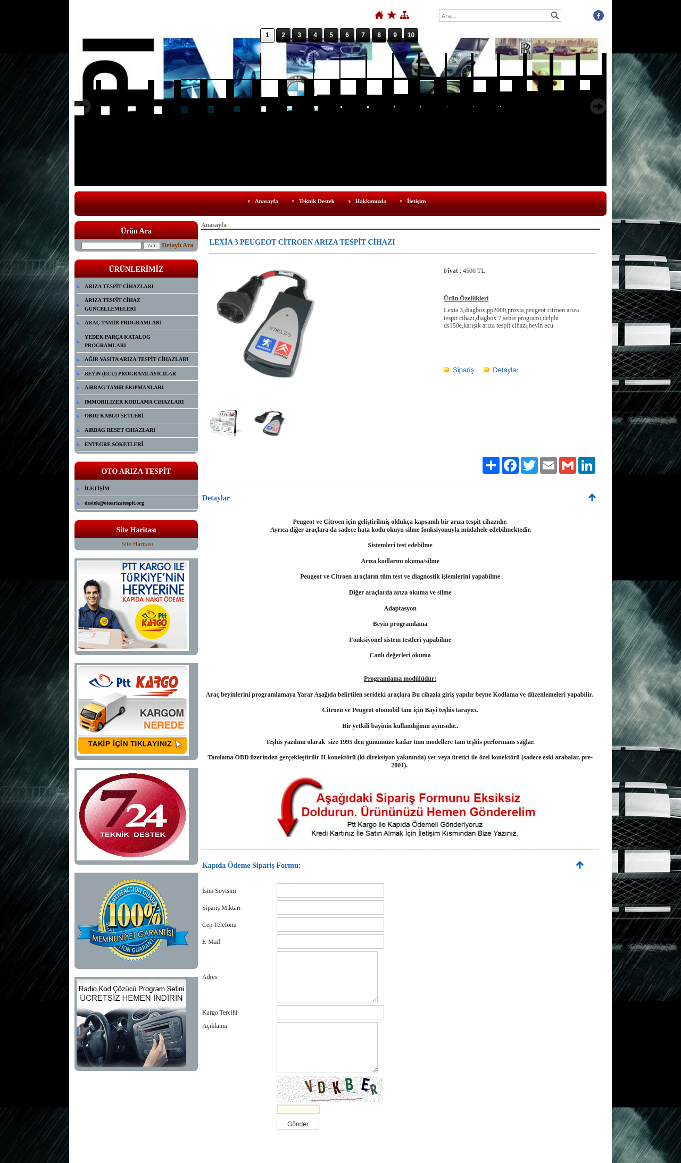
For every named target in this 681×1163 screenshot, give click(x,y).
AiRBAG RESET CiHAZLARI (120, 430)
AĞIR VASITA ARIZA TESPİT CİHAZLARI (136, 359)
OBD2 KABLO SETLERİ (114, 416)
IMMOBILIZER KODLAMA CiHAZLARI (134, 402)
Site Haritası (137, 544)
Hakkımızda (370, 201)
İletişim (416, 201)
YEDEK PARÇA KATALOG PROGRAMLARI (118, 341)
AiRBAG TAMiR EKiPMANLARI (124, 387)
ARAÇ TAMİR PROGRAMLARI (123, 322)
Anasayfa (266, 201)
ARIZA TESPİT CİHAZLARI (119, 286)
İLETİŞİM (97, 488)
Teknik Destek (317, 201)
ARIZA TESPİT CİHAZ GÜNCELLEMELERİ (112, 304)
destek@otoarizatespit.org (114, 503)
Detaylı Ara (177, 245)
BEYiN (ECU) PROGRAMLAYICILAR (130, 373)
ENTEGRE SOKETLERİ (114, 444)
